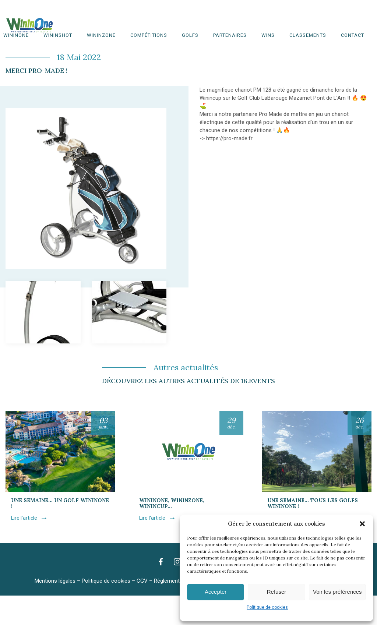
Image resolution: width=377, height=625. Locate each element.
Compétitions (148, 35)
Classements (307, 35)
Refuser (276, 592)
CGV (142, 581)
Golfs (190, 35)
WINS (268, 35)
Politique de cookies (267, 607)
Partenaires (230, 35)
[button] (362, 523)
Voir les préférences (337, 592)
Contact (352, 35)
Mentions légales (55, 581)
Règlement (167, 581)
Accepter (215, 592)
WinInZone (101, 35)
